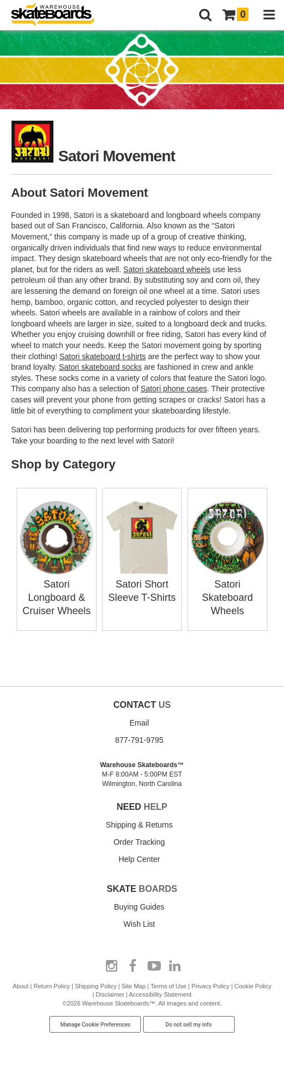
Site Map (133, 986)
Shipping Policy (95, 986)
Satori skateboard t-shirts (102, 356)
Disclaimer (110, 994)
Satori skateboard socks (100, 367)
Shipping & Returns (139, 824)
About (21, 986)
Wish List (139, 924)
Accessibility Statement (160, 994)
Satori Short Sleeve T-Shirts (142, 584)
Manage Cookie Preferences (95, 1025)
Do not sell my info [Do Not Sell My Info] (188, 1025)
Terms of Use (168, 986)
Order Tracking (139, 842)
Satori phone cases (173, 388)
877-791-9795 (139, 740)
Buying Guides (139, 906)
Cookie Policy (253, 986)
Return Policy (52, 986)
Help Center (139, 859)
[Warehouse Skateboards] (58, 15)
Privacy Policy (210, 986)
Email (139, 722)
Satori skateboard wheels (166, 269)
